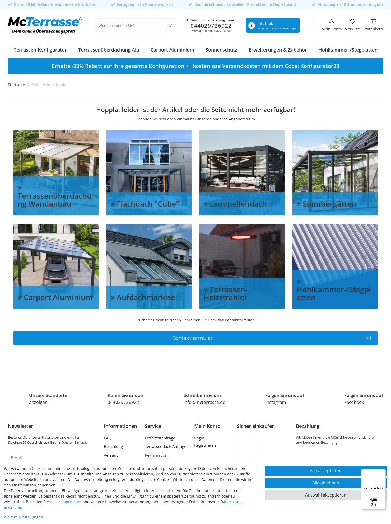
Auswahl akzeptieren (325, 495)
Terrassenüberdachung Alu (108, 48)
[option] (195, 65)
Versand (111, 454)
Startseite (16, 83)
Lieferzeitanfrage (160, 436)
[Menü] (382, 472)
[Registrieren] (207, 445)
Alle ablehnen (325, 483)
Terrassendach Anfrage (165, 445)
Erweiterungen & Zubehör (278, 48)
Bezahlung (113, 445)
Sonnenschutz (221, 48)
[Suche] (170, 25)
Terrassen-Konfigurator (40, 48)
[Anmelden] (207, 437)
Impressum (71, 501)
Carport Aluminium (172, 48)
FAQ (107, 436)
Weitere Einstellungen (23, 517)
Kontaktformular (271, 337)
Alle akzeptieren (326, 471)
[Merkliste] (353, 25)
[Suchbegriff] (132, 25)
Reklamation (156, 454)
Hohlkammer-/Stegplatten (348, 48)
